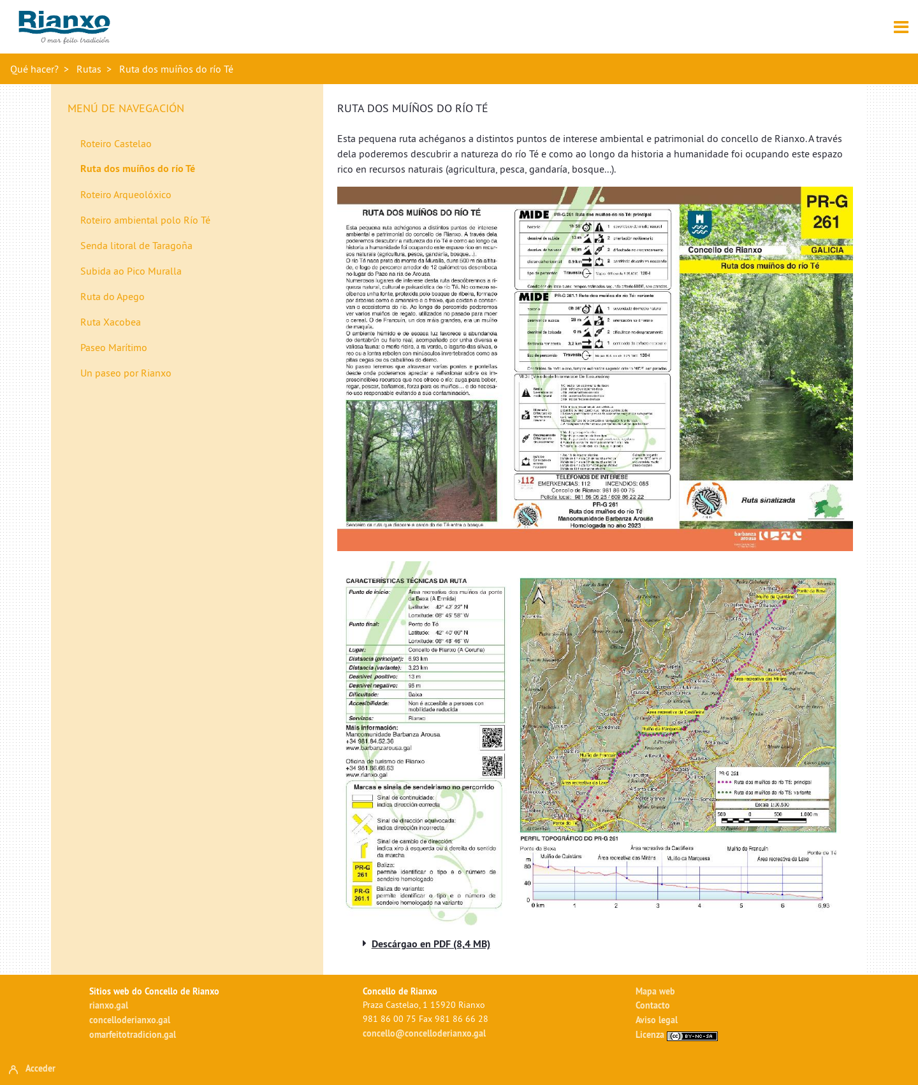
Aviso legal (657, 1020)
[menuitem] (191, 143)
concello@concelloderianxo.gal (424, 1033)
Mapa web (655, 991)
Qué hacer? (34, 68)
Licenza (677, 1034)
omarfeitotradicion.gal (132, 1034)
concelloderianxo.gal (129, 1020)
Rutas (88, 68)
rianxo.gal (108, 1005)
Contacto (653, 1005)
